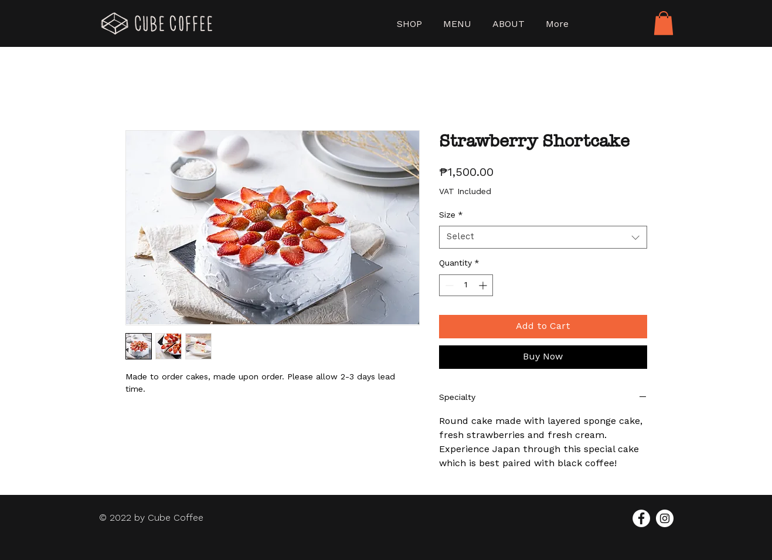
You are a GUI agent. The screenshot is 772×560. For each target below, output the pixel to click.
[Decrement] (448, 285)
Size (451, 215)
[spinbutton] (466, 285)
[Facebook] (641, 518)
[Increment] (484, 285)
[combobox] (543, 237)
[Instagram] (665, 518)
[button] (664, 23)
